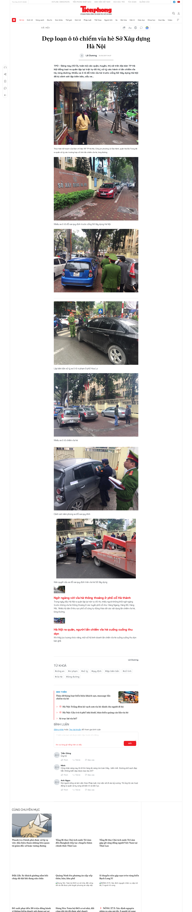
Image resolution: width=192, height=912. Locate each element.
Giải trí (132, 20)
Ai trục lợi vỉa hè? (68, 718)
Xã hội (21, 20)
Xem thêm (178, 20)
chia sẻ (124, 27)
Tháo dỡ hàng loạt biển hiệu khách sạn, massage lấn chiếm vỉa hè (83, 697)
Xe (116, 20)
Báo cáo (91, 760)
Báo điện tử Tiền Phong (96, 10)
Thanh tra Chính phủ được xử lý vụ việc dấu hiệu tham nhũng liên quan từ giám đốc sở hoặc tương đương (30, 842)
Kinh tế (30, 20)
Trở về (5, 95)
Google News (147, 27)
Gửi (130, 743)
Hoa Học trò (119, 2)
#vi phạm (73, 671)
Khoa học (151, 20)
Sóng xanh (40, 20)
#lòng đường (72, 676)
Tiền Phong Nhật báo (82, 2)
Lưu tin (5, 81)
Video (170, 20)
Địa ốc (49, 20)
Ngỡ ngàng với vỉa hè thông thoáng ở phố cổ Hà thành (92, 598)
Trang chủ (14, 20)
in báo (135, 27)
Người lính (108, 20)
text (130, 28)
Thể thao (98, 20)
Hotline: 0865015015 (61, 2)
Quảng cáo (144, 2)
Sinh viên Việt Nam (102, 2)
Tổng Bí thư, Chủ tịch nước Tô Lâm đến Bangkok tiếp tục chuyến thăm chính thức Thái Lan (74, 842)
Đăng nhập (59, 729)
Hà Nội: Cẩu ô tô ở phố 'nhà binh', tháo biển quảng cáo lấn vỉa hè (93, 712)
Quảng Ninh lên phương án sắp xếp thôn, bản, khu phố (74, 877)
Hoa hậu (161, 20)
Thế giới (69, 20)
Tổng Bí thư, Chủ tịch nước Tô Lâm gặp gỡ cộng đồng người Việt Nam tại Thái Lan (118, 842)
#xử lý (84, 671)
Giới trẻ (78, 20)
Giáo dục (141, 20)
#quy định (96, 671)
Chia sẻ (5, 74)
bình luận (141, 27)
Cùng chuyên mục (26, 809)
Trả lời (77, 760)
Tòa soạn (132, 2)
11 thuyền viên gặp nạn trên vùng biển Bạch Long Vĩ (119, 877)
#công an (59, 671)
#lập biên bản (112, 671)
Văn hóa (123, 20)
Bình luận (5, 88)
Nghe (5, 67)
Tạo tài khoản (75, 729)
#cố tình (127, 671)
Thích (66, 760)
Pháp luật (87, 20)
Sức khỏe (59, 20)
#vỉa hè (58, 676)
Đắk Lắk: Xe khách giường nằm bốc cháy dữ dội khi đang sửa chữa (30, 877)
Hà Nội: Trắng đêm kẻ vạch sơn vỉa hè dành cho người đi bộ (91, 706)
